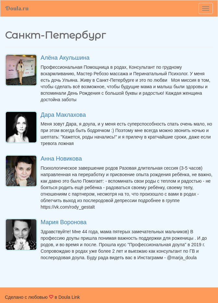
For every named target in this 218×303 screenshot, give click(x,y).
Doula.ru (17, 8)
